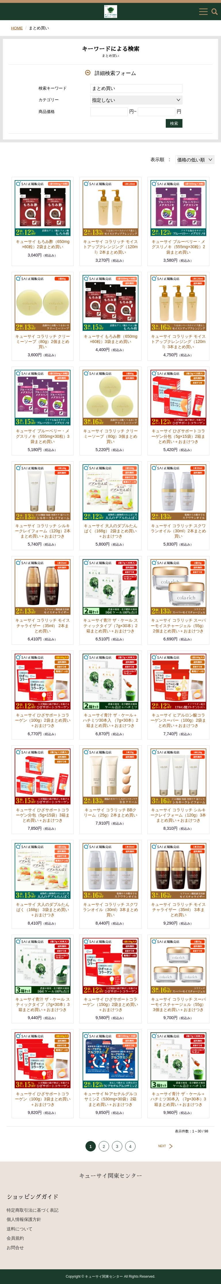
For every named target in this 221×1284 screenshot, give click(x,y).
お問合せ (15, 1247)
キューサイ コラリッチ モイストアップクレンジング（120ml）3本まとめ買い (178, 341)
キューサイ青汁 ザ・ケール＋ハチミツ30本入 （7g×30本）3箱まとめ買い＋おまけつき (178, 1098)
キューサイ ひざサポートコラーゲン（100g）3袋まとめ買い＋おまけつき (43, 1098)
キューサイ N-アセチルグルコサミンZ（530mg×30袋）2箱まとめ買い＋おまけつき (111, 1098)
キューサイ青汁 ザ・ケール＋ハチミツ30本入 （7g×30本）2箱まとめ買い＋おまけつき (110, 720)
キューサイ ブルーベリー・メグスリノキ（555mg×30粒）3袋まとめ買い (42, 436)
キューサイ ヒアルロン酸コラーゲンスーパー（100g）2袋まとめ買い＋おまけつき (178, 720)
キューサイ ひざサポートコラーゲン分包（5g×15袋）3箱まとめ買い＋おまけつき (43, 814)
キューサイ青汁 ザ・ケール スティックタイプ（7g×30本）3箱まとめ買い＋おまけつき (42, 1004)
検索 (174, 123)
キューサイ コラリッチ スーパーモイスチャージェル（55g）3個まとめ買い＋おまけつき (178, 1004)
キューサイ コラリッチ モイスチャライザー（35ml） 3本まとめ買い (178, 909)
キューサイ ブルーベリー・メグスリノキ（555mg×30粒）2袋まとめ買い (178, 246)
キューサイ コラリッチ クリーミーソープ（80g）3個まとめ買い (110, 436)
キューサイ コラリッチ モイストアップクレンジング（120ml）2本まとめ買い (110, 246)
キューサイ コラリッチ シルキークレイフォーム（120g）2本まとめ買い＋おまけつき (43, 530)
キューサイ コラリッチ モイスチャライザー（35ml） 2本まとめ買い (42, 625)
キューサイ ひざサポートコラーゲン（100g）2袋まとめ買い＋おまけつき (43, 720)
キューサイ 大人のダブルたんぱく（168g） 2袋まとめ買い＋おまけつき (110, 530)
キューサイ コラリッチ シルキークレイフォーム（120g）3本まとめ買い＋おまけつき (178, 814)
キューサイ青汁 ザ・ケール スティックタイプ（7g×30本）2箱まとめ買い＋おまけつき (110, 625)
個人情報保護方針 (24, 1219)
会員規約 (15, 1238)
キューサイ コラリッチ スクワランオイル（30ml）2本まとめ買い (178, 530)
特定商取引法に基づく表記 (32, 1210)
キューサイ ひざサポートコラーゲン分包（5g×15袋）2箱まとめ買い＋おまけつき (178, 436)
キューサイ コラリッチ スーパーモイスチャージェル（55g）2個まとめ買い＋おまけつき (178, 625)
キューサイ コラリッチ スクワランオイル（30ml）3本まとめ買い (110, 909)
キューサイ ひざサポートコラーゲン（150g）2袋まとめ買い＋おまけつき (110, 1004)
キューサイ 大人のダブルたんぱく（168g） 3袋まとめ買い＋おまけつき (42, 909)
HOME (17, 28)
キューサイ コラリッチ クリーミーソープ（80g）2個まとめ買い (42, 341)
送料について (20, 1228)
